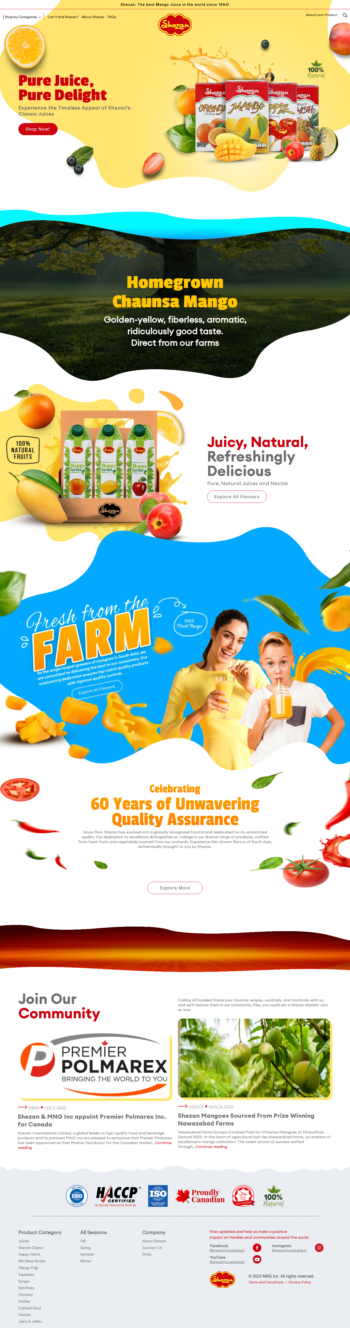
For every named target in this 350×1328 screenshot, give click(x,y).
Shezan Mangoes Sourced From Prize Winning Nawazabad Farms (248, 1119)
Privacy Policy (300, 1282)
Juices (23, 1241)
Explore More (175, 887)
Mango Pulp (28, 1267)
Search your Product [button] (326, 15)
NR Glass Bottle (31, 1260)
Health (196, 1106)
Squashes (26, 1274)
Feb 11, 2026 (55, 1107)
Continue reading (211, 1146)
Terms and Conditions (266, 1282)
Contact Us (152, 1247)
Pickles (24, 1300)
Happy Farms (29, 1254)
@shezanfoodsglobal (227, 1250)
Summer (87, 1254)
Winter (85, 1260)
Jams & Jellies (30, 1319)
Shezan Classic (31, 1247)
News (34, 1107)
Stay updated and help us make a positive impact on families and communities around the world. (259, 1234)
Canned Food (29, 1306)
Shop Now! (38, 129)
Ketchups (26, 1287)
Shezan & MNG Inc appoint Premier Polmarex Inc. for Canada (94, 1120)
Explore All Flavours (237, 496)
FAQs (112, 17)
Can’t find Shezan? (63, 17)
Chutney (25, 1293)
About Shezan (92, 17)
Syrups (23, 1280)
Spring (85, 1247)
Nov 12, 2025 (221, 1106)
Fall (83, 1241)
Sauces (24, 1313)
